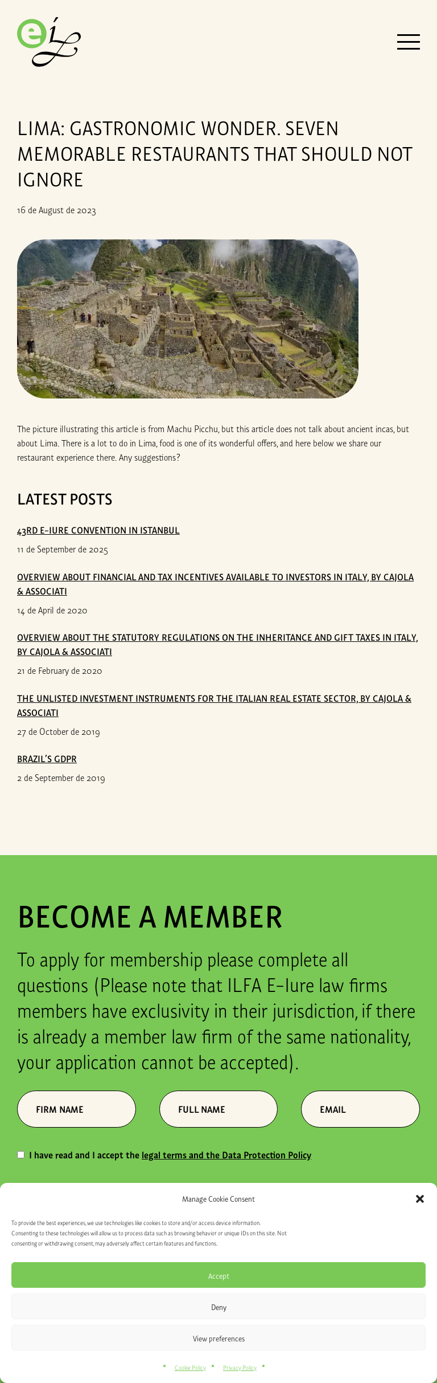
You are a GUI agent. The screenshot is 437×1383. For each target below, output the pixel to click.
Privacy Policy (240, 1367)
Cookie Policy (190, 1367)
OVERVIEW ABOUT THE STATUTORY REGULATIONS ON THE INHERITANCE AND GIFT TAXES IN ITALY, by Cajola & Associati (217, 644)
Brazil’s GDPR (47, 758)
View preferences (219, 1338)
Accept (218, 1275)
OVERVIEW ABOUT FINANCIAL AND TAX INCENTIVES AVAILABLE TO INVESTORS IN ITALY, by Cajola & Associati (215, 583)
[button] (420, 1199)
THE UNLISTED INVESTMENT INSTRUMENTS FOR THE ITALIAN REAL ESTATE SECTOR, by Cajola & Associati (214, 705)
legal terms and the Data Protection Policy (226, 1154)
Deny (218, 1306)
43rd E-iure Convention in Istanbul (98, 529)
